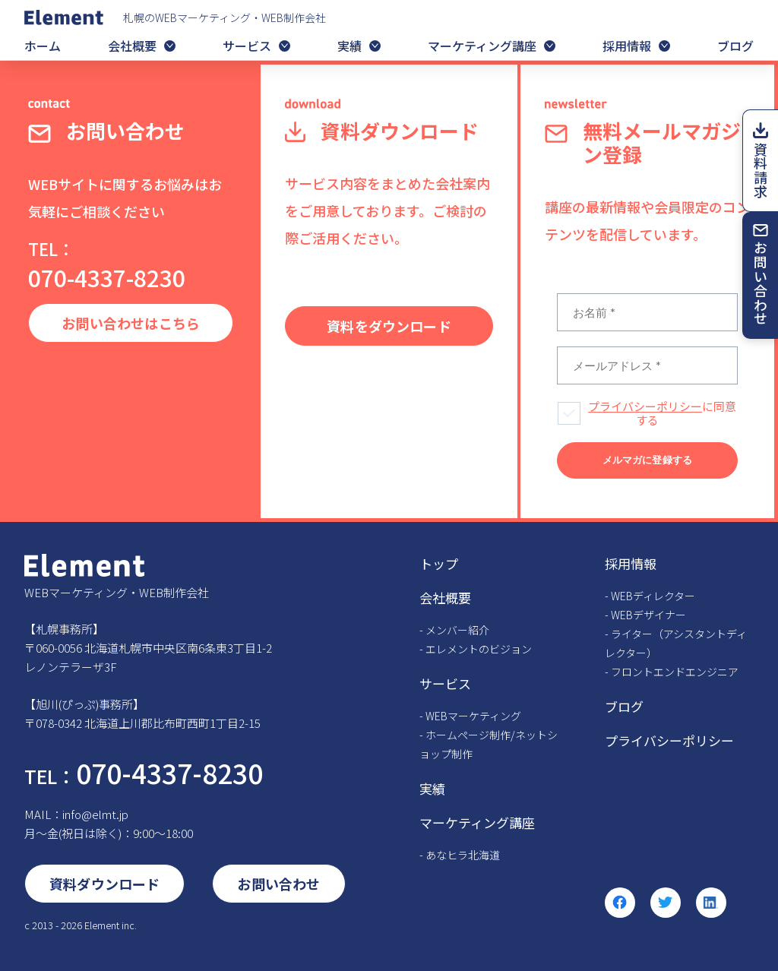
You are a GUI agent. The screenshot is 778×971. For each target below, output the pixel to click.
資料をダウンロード (389, 326)
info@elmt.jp (95, 814)
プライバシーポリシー (645, 406)
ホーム (42, 45)
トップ (438, 563)
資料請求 (760, 171)
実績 (349, 45)
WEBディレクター (653, 595)
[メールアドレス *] (647, 365)
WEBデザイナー (648, 614)
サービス (247, 45)
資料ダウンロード (104, 884)
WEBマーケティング (473, 715)
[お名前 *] (647, 312)
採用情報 (626, 45)
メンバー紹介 (457, 629)
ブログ (735, 45)
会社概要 (132, 45)
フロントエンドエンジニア (674, 671)
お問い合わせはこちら (131, 323)
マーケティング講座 (482, 45)
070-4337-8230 (106, 265)
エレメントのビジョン (478, 648)
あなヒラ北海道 (462, 854)
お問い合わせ (760, 283)
